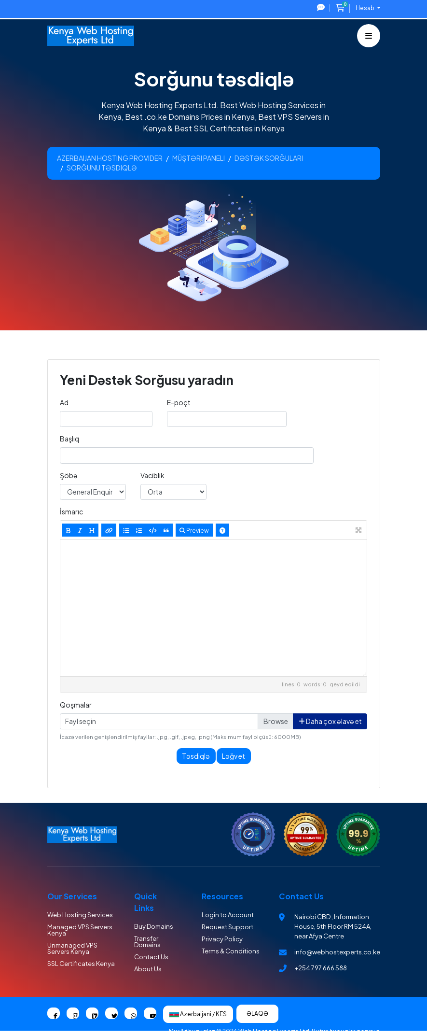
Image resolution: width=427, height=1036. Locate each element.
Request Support (227, 927)
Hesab (365, 8)
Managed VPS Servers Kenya (79, 930)
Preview (194, 530)
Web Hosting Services (80, 915)
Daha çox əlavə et (330, 721)
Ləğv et (233, 756)
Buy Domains (153, 926)
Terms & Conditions (231, 951)
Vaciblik (152, 475)
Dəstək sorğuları (268, 158)
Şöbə (69, 475)
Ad (64, 402)
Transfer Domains (147, 942)
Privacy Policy (222, 939)
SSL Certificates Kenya (81, 963)
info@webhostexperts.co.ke (337, 952)
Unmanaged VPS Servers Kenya (72, 948)
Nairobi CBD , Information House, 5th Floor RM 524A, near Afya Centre (333, 926)
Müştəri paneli (198, 158)
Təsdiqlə (196, 756)
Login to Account (228, 915)
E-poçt (179, 402)
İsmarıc (71, 511)
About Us (148, 969)
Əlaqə (257, 1013)
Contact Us (151, 957)
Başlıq (69, 438)
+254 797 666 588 (320, 968)
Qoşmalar (76, 704)
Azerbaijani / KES (198, 1014)
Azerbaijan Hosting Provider (110, 158)
